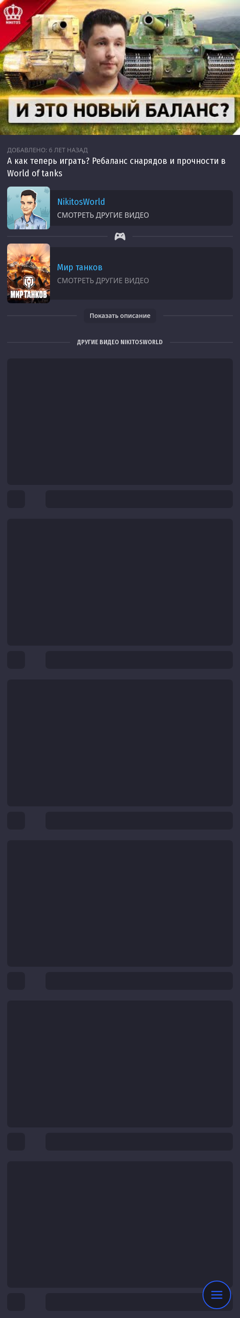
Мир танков (80, 267)
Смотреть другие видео (103, 215)
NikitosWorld (81, 201)
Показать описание (120, 315)
